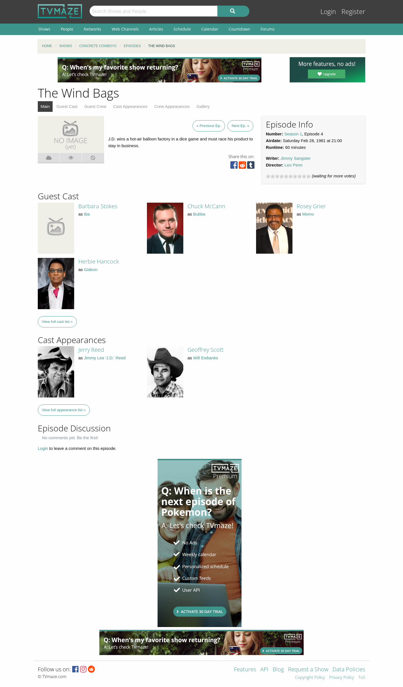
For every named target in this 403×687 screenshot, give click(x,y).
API (264, 670)
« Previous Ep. (208, 126)
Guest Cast (67, 106)
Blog (278, 670)
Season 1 (293, 133)
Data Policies (348, 670)
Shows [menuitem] (44, 29)
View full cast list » (57, 322)
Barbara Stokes (97, 206)
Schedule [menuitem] (182, 29)
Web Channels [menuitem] (125, 29)
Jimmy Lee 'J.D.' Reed (105, 357)
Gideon (90, 269)
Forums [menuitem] (268, 29)
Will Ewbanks (205, 357)
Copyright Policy (310, 677)
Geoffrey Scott (206, 349)
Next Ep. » (240, 126)
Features (245, 670)
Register (353, 11)
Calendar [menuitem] (209, 29)
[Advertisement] (159, 69)
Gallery (203, 106)
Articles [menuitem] (156, 29)
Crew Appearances (172, 106)
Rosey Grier (311, 206)
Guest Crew (95, 106)
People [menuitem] (67, 29)
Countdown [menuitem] (239, 29)
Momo (308, 214)
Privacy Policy (341, 677)
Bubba (199, 214)
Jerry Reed (91, 349)
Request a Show (308, 670)
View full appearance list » (64, 410)
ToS (361, 677)
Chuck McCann (206, 206)
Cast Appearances (130, 106)
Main (45, 106)
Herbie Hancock (98, 261)
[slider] (288, 176)
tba (87, 214)
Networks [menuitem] (92, 29)
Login (328, 11)
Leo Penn (294, 165)
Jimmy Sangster (295, 158)
